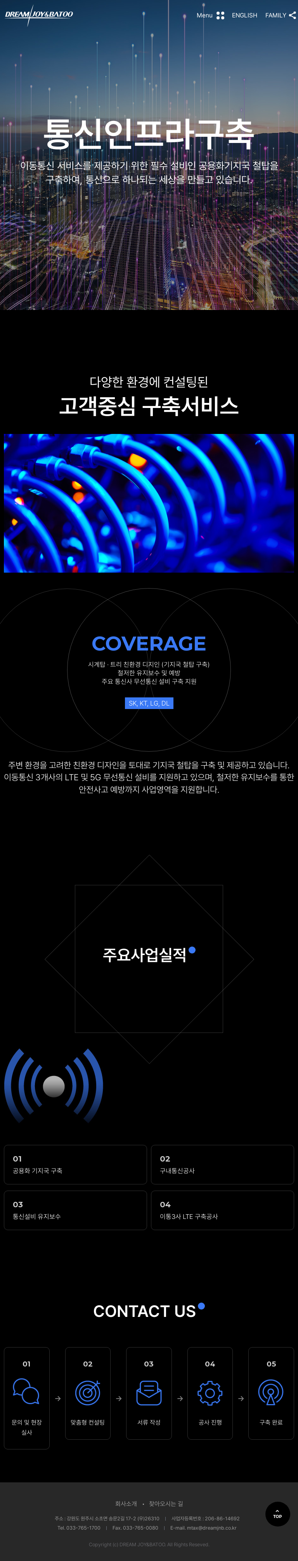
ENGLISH (244, 15)
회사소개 (126, 1504)
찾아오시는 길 (166, 1504)
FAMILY (275, 15)
